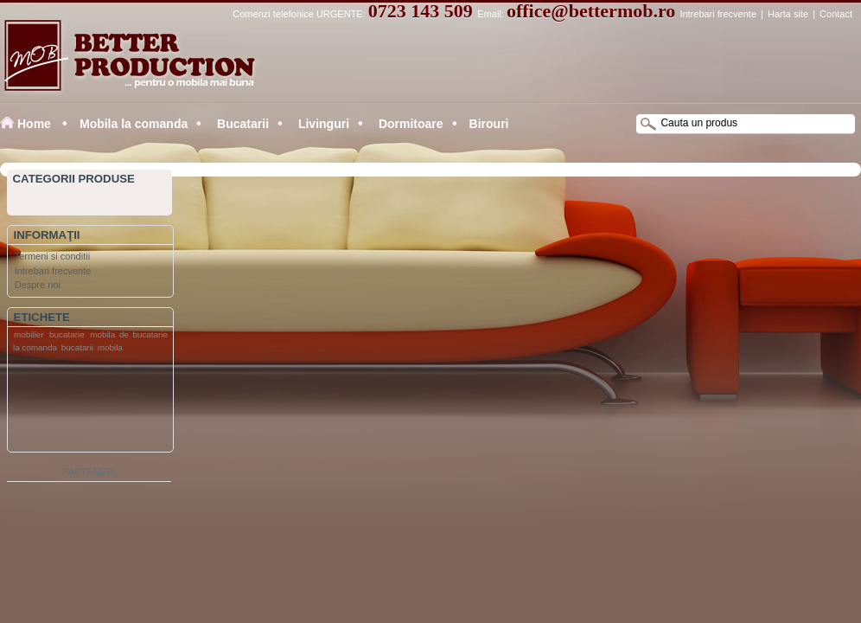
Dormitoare (409, 124)
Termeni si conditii (52, 256)
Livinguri (322, 124)
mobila (110, 347)
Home (34, 124)
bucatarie (67, 334)
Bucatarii (241, 124)
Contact (836, 14)
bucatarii (77, 347)
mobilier (29, 334)
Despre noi (38, 284)
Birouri (489, 124)
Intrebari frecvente (717, 14)
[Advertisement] (77, 406)
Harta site (788, 14)
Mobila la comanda (134, 124)
